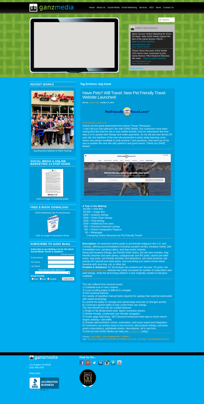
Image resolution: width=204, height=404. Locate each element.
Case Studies (96, 336)
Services (143, 7)
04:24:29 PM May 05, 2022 (141, 44)
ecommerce (101, 339)
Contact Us (168, 7)
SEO (151, 7)
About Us (101, 7)
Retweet (140, 47)
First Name (36, 262)
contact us (135, 331)
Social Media (114, 7)
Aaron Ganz (94, 103)
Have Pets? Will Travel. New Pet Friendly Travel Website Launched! (123, 94)
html (36, 279)
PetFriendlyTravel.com (94, 122)
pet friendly (111, 339)
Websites (125, 336)
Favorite (146, 47)
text (44, 279)
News (158, 7)
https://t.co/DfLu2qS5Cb (143, 41)
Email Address (37, 257)
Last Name (36, 266)
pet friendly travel (124, 339)
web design (141, 339)
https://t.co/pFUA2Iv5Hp (154, 58)
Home (92, 7)
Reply (134, 47)
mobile (53, 279)
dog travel (91, 339)
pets (134, 339)
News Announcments (111, 336)
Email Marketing (129, 7)
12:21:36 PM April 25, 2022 (141, 61)
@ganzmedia (136, 68)
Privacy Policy (35, 373)
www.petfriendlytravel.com (158, 339)
